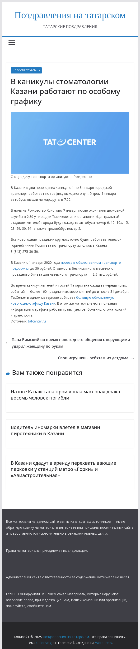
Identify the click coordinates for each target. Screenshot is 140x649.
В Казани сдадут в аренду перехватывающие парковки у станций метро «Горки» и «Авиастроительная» (63, 469)
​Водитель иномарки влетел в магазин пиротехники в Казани (55, 430)
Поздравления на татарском (70, 15)
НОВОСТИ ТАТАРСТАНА (26, 70)
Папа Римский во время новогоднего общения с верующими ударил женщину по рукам (68, 343)
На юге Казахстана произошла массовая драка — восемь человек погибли (68, 394)
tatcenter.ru (37, 321)
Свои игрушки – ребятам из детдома (96, 358)
